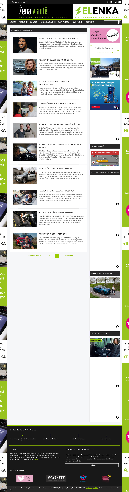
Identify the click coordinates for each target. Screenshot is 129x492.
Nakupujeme (77, 22)
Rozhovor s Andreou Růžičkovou (56, 60)
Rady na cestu (63, 22)
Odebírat (92, 465)
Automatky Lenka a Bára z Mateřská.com (59, 124)
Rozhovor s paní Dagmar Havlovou (56, 191)
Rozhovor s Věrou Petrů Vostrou (56, 212)
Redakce (95, 488)
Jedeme (13, 22)
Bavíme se (33, 22)
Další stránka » (69, 256)
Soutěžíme (90, 22)
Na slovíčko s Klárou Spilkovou (55, 169)
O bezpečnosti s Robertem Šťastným (57, 104)
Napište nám (89, 488)
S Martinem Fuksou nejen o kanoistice (58, 38)
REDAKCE (38, 459)
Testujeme (23, 22)
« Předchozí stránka (33, 256)
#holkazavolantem (48, 22)
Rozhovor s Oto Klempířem (53, 234)
